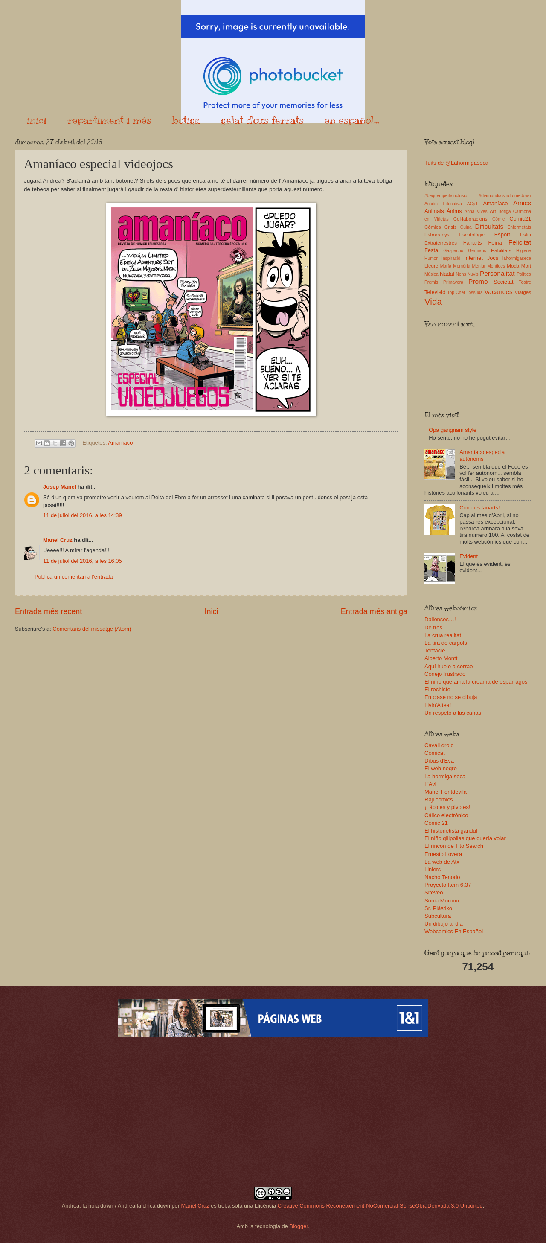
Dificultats (489, 226)
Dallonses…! (440, 619)
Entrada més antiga (374, 611)
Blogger (298, 1226)
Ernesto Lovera (443, 854)
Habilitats (501, 250)
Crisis (450, 227)
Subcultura (437, 916)
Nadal (447, 274)
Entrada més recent (48, 611)
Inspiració (450, 258)
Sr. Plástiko (438, 908)
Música (431, 274)
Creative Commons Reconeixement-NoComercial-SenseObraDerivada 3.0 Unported (380, 1205)
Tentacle (434, 650)
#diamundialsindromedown (505, 195)
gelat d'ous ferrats (262, 120)
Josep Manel (59, 486)
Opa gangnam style (452, 430)
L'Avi (430, 784)
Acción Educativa (443, 203)
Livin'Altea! (437, 705)
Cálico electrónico (446, 815)
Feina (495, 242)
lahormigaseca (516, 258)
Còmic (498, 219)
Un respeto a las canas (452, 713)
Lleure (431, 265)
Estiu (525, 234)
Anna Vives (475, 211)
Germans (477, 250)
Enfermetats (519, 227)
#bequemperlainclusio (445, 195)
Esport (502, 234)
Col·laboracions (470, 218)
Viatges (523, 292)
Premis (431, 282)
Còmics (432, 227)
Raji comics (438, 799)
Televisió (434, 292)
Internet (473, 258)
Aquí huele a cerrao (448, 666)
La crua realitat (442, 635)
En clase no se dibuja (450, 697)
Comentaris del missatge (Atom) (91, 629)
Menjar (478, 266)
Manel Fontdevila (445, 792)
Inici (211, 611)
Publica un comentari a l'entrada (74, 576)
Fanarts (472, 242)
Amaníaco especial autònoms (482, 455)
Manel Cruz (58, 540)
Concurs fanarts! (479, 507)
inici (36, 120)
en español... (352, 120)
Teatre (525, 282)
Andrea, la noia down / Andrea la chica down (116, 1205)
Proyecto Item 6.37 (447, 885)
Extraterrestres (440, 242)
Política (524, 274)
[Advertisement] (273, 1112)
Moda (513, 265)
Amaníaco (120, 443)
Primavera (453, 282)
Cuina (466, 227)
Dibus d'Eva (439, 760)
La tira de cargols (445, 643)
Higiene (523, 250)
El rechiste (437, 689)
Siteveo (433, 892)
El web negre (440, 768)
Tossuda (474, 292)
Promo (478, 281)
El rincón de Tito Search (453, 846)
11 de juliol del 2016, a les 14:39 (82, 515)
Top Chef (456, 292)
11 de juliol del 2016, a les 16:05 (82, 561)
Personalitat (497, 273)
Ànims (454, 211)
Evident (468, 556)
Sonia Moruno (441, 900)
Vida (433, 301)
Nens (461, 274)
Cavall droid (439, 745)
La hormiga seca (444, 776)
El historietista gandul (450, 830)
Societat (504, 282)
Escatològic (472, 234)
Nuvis (473, 274)
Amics (522, 203)
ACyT (472, 203)
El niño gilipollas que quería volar (465, 838)
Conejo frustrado (444, 674)
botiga (186, 120)
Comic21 (520, 218)
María (445, 266)
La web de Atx (441, 862)
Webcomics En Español (453, 931)
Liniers (432, 869)
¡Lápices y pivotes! (447, 807)
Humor (431, 258)
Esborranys (437, 234)
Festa (431, 250)
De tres (433, 627)
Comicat (434, 753)
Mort (526, 265)
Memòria (461, 266)
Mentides (496, 266)
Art (493, 211)
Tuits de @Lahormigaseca (456, 163)
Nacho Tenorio (442, 877)
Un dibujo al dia (443, 923)
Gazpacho (453, 250)
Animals (434, 211)
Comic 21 (436, 823)
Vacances (498, 291)
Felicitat (519, 242)
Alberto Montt (440, 658)
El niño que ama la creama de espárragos (475, 681)
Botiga (504, 211)
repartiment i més (109, 120)
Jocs (492, 258)
